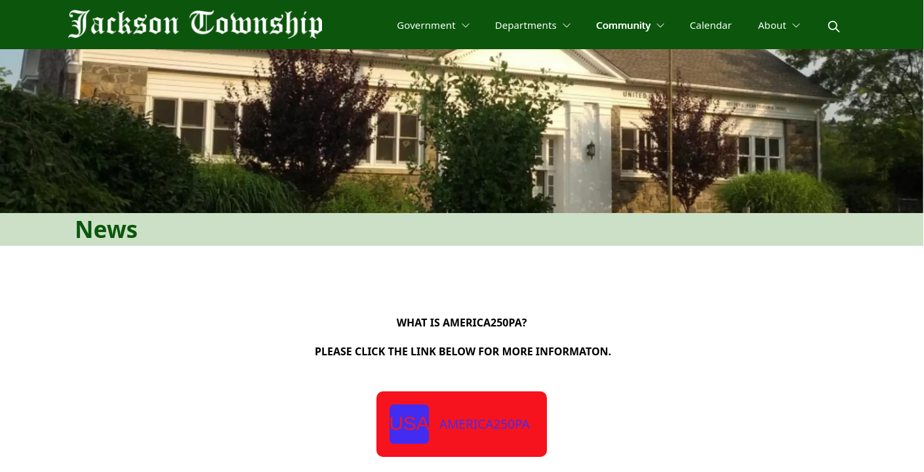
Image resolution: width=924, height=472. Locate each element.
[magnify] (833, 26)
